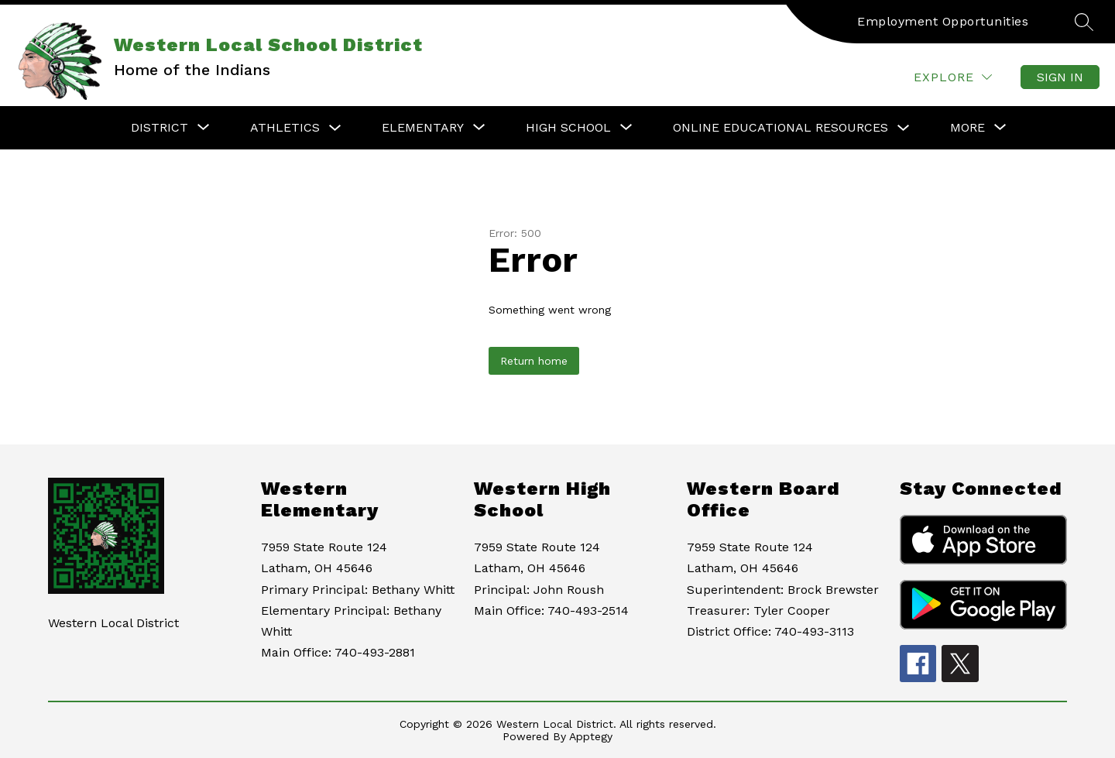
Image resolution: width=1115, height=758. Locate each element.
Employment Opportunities (942, 21)
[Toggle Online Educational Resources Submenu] (903, 128)
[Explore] (953, 77)
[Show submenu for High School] (568, 127)
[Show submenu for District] (159, 127)
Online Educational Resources (780, 127)
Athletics (285, 127)
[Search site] (1084, 21)
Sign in (1060, 77)
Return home (534, 361)
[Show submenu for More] (967, 127)
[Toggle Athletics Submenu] (335, 128)
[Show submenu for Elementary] (423, 127)
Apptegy (590, 736)
